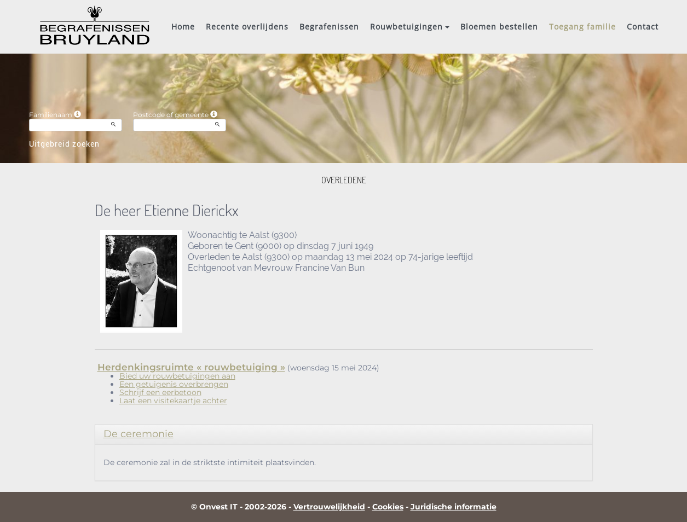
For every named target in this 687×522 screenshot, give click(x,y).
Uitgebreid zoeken (64, 143)
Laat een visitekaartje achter (173, 400)
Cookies (387, 507)
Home (183, 26)
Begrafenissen (329, 26)
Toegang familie (582, 26)
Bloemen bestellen (499, 26)
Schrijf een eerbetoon (160, 392)
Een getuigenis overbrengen (173, 384)
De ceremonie (138, 434)
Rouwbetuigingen (409, 26)
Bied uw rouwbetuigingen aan (177, 376)
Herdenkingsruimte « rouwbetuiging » (191, 367)
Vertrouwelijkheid (329, 507)
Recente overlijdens (247, 26)
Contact (643, 26)
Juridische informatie (454, 507)
